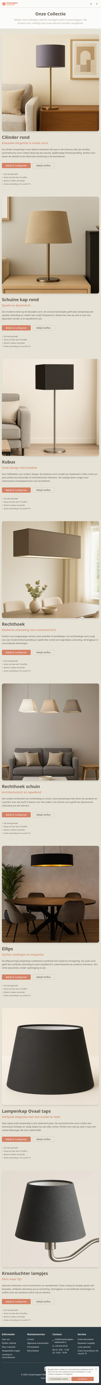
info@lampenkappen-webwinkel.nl (64, 1340)
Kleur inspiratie (8, 1347)
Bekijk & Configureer (16, 165)
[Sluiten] (96, 1369)
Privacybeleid (33, 1347)
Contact (30, 1339)
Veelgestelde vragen (11, 1350)
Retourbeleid (33, 1350)
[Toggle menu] (96, 3)
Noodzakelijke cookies (59, 1379)
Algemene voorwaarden (38, 1343)
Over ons (6, 1339)
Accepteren (82, 1379)
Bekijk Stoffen (44, 165)
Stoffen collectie (9, 1343)
